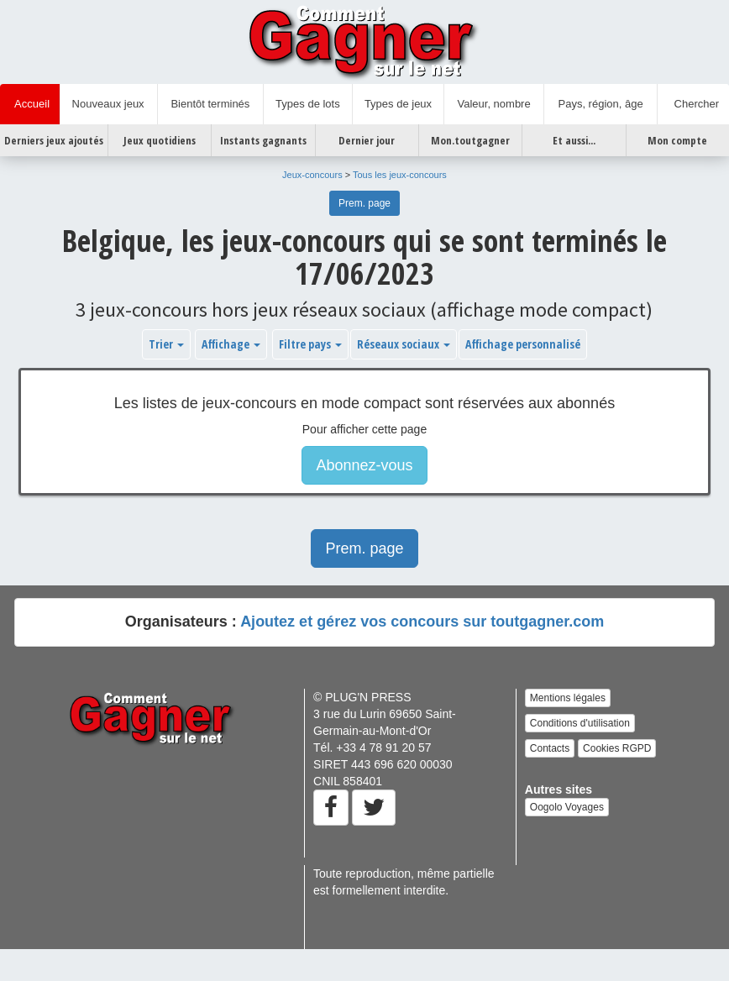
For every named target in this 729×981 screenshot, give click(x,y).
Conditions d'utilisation (580, 723)
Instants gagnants (263, 140)
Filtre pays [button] (310, 344)
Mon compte (677, 140)
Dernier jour (366, 140)
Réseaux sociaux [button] (403, 344)
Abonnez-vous (364, 465)
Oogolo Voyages (567, 807)
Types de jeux (398, 103)
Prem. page (364, 203)
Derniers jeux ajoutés (53, 140)
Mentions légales (568, 698)
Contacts (549, 748)
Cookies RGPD (617, 748)
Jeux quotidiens (159, 140)
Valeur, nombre (493, 103)
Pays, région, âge (600, 103)
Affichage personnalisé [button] (522, 344)
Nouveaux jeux (108, 103)
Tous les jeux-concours (400, 175)
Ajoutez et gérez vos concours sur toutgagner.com (422, 621)
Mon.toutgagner (470, 140)
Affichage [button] (231, 344)
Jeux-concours (312, 175)
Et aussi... (574, 140)
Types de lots (307, 103)
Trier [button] (166, 344)
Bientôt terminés (209, 103)
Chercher (693, 103)
